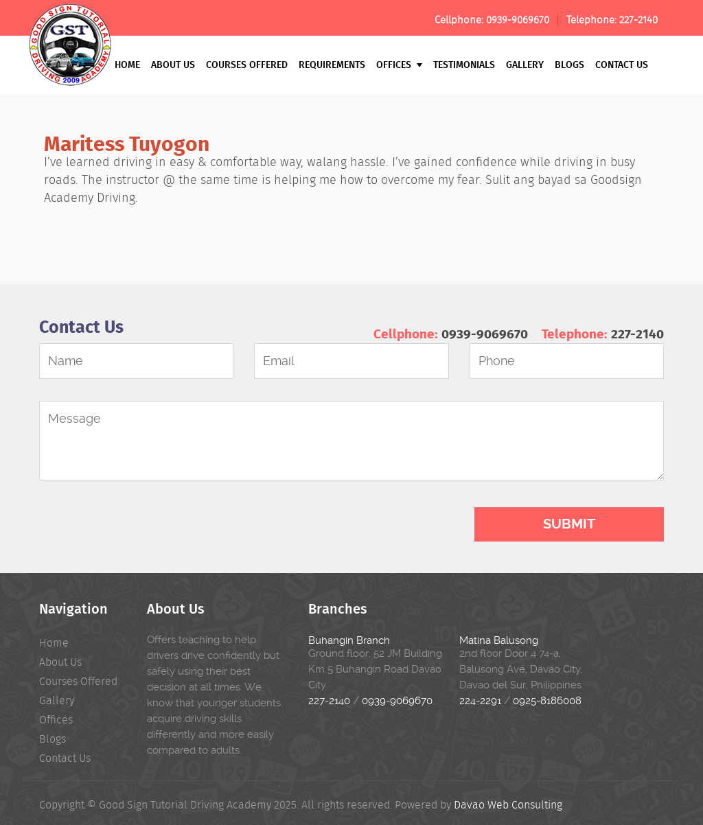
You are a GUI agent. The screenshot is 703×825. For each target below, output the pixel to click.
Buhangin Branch (349, 640)
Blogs (569, 64)
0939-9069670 (517, 19)
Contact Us (621, 64)
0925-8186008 (547, 701)
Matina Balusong (498, 640)
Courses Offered (247, 64)
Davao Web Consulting (508, 805)
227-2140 (638, 19)
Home (127, 64)
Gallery (525, 64)
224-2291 (480, 701)
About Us (173, 64)
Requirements (332, 64)
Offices (399, 64)
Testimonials (464, 64)
